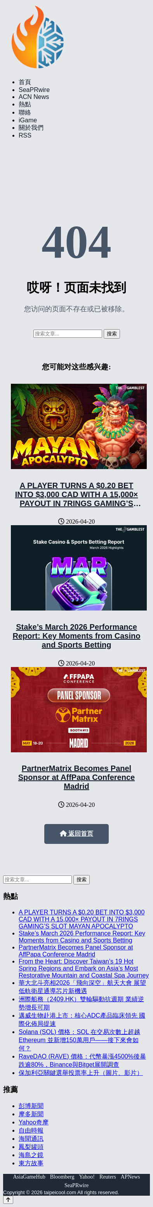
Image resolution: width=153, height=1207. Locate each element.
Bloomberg (62, 1177)
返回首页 (76, 833)
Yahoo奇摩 (34, 1122)
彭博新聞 (31, 1106)
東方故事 (31, 1163)
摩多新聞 (31, 1114)
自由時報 (31, 1130)
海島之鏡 (31, 1155)
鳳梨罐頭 (31, 1146)
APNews (130, 1177)
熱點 (25, 104)
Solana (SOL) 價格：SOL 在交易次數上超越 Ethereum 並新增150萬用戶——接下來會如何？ (79, 1040)
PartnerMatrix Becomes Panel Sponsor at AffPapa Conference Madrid (76, 777)
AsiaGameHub (29, 1177)
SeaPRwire (34, 89)
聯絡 (25, 112)
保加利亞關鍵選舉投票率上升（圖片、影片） (81, 1072)
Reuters (107, 1177)
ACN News (34, 97)
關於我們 (31, 127)
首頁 (25, 82)
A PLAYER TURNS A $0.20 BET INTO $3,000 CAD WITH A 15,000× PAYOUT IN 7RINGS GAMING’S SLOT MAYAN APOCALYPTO (76, 499)
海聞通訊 (31, 1138)
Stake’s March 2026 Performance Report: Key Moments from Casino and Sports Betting (77, 636)
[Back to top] (8, 1200)
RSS (25, 135)
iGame (28, 120)
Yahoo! (87, 1177)
